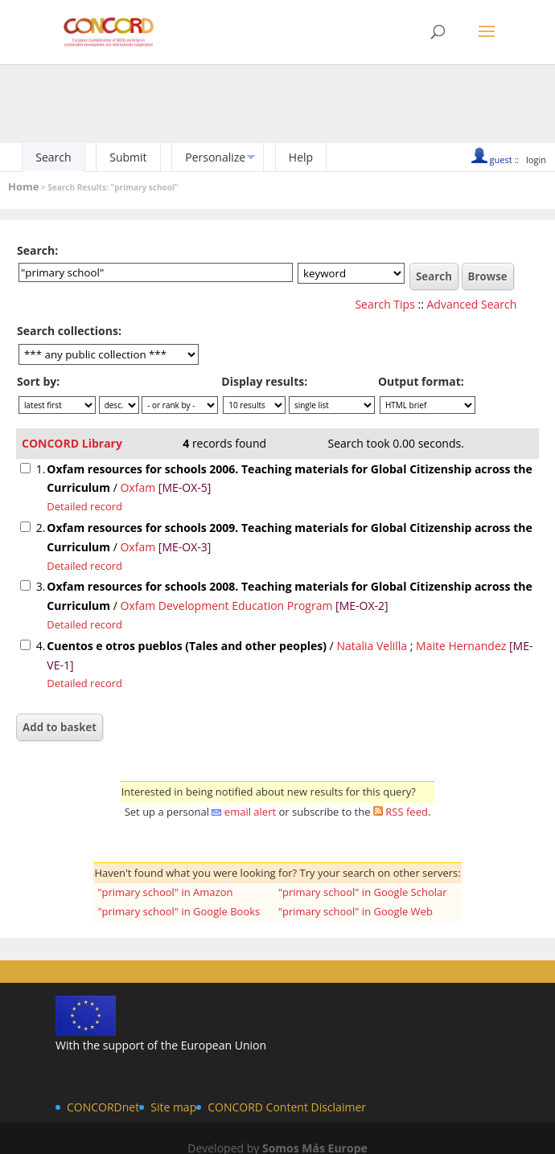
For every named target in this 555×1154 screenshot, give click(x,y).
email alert (250, 811)
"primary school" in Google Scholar (362, 892)
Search (53, 157)
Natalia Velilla (371, 645)
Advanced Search (472, 304)
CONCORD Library (72, 443)
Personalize (215, 157)
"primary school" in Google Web (355, 911)
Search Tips (384, 304)
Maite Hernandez (461, 645)
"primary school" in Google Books (178, 911)
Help (301, 157)
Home (23, 186)
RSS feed (406, 811)
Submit (127, 157)
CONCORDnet (103, 1107)
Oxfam (137, 487)
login (536, 159)
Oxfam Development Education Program (226, 605)
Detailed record (84, 506)
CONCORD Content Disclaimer (287, 1107)
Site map (173, 1107)
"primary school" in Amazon (164, 892)
